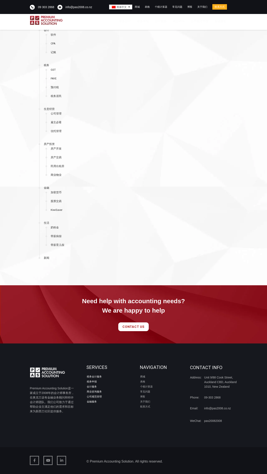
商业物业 (56, 174)
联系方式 (220, 6)
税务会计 (125, 21)
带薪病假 (56, 236)
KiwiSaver (56, 209)
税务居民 (56, 96)
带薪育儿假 (57, 244)
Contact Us (133, 327)
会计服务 (161, 21)
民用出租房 (57, 166)
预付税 (55, 87)
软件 (53, 34)
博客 (189, 6)
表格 (147, 6)
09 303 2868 (46, 7)
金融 (46, 187)
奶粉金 (55, 227)
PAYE (54, 78)
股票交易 (56, 201)
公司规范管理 (199, 21)
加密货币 (56, 192)
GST (53, 69)
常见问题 (177, 6)
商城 (137, 6)
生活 (46, 222)
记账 (53, 52)
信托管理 (56, 131)
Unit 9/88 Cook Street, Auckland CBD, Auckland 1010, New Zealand (220, 382)
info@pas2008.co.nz (78, 7)
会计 (46, 30)
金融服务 (220, 21)
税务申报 (143, 21)
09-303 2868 (212, 397)
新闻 (46, 257)
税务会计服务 (94, 376)
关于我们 (202, 6)
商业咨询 (179, 21)
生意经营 (49, 109)
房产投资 (49, 144)
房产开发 (56, 148)
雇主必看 (56, 122)
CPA (53, 43)
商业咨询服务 (94, 391)
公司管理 (56, 113)
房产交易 (56, 157)
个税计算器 (161, 6)
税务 (46, 65)
